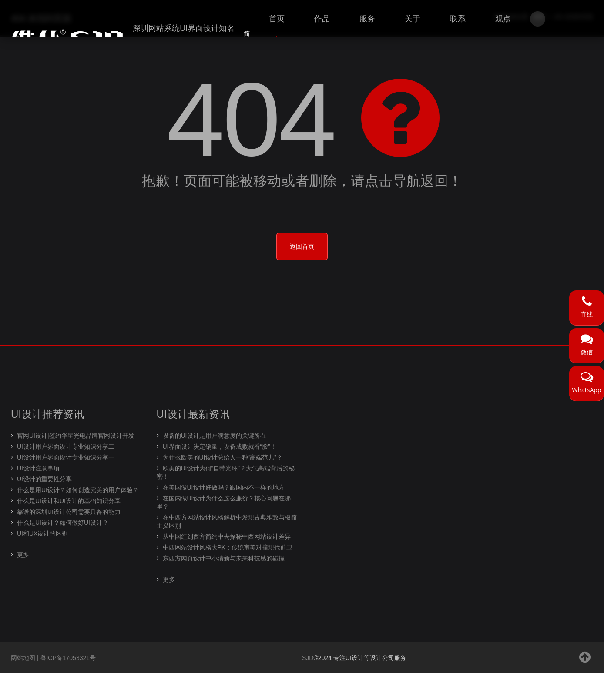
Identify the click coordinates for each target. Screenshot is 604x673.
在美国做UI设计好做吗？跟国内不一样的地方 (224, 487)
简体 (247, 38)
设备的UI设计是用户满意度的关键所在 (214, 435)
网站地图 (23, 657)
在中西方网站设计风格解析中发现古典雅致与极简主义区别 (227, 521)
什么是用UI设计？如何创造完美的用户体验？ (78, 489)
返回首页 (302, 246)
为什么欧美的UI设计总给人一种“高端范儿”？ (222, 457)
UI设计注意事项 (38, 468)
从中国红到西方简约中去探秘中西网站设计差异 (227, 536)
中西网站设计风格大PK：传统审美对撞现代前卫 (228, 547)
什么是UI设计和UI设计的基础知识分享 (69, 500)
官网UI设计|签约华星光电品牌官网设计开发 (75, 435)
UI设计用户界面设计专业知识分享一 (65, 457)
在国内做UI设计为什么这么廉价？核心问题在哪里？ (224, 502)
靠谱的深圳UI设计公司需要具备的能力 (69, 511)
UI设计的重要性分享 (44, 479)
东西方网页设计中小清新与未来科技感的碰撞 (224, 558)
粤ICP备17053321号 (68, 657)
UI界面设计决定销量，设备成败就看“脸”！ (219, 446)
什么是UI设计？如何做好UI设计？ (62, 522)
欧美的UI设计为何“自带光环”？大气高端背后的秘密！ (226, 472)
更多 (23, 554)
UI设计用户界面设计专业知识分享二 (65, 446)
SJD (307, 657)
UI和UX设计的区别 (42, 533)
